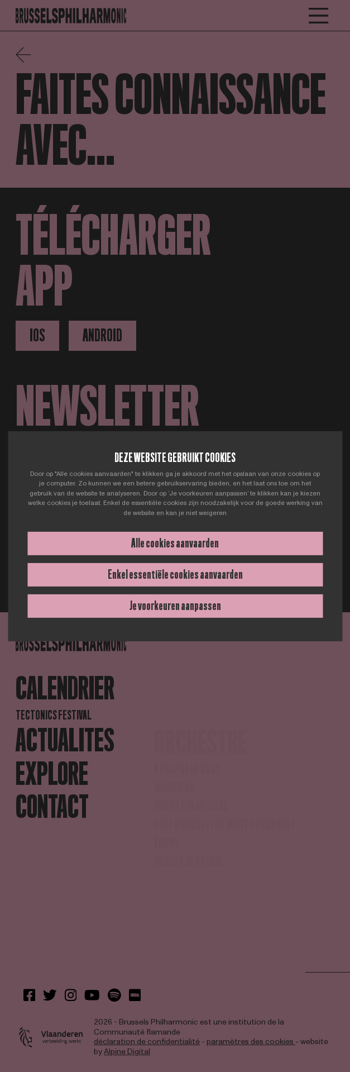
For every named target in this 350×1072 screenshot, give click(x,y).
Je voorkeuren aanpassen (175, 606)
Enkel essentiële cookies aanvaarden (175, 575)
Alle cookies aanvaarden (175, 543)
